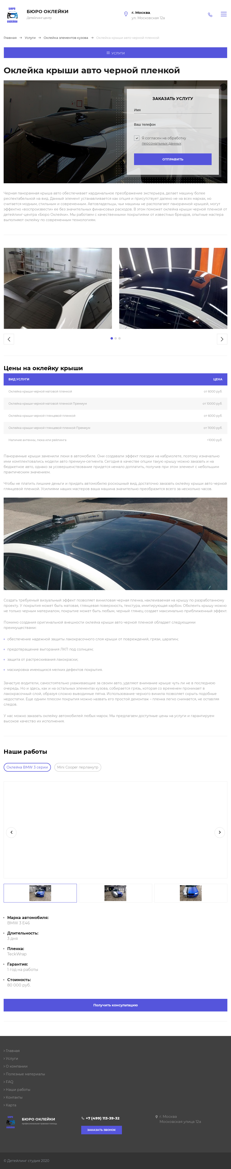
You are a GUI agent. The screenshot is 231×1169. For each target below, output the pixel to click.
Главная (12, 1051)
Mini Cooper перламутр (77, 767)
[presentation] (9, 339)
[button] (112, 338)
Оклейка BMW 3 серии (27, 767)
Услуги (115, 53)
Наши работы (17, 1089)
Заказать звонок (101, 1130)
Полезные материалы (24, 1074)
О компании (16, 1066)
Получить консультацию (115, 1005)
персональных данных (161, 143)
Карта (10, 1105)
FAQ (8, 1082)
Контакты (13, 1097)
